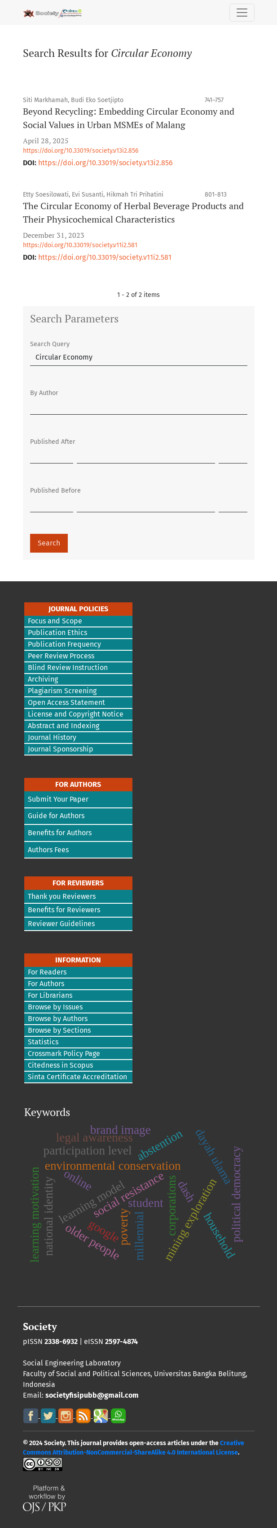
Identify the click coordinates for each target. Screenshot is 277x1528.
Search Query (50, 344)
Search (49, 543)
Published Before (55, 490)
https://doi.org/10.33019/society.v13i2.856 (80, 151)
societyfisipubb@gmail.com (92, 1395)
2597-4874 (121, 1341)
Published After (52, 442)
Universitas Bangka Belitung (200, 1373)
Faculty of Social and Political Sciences (86, 1373)
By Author (44, 393)
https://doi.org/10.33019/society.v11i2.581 (80, 245)
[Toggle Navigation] (242, 12)
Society (40, 1326)
